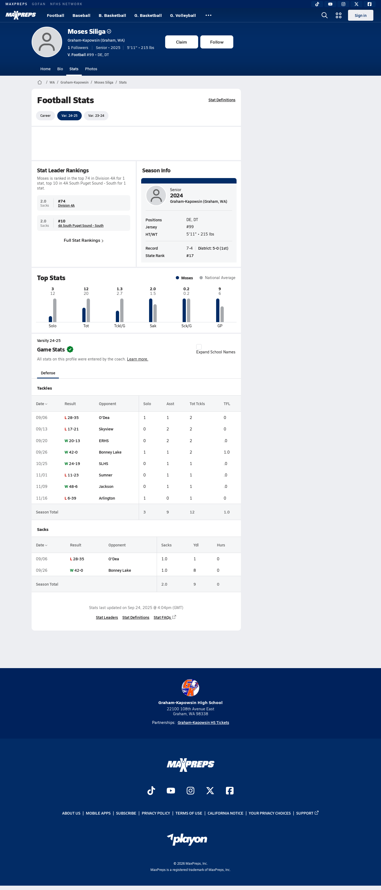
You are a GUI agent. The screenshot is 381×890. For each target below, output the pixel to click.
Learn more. (137, 359)
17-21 (72, 429)
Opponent (107, 403)
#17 (190, 255)
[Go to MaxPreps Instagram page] (190, 791)
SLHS (103, 463)
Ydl (195, 544)
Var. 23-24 (96, 115)
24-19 (74, 463)
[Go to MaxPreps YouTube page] (171, 791)
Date (41, 403)
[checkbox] (199, 347)
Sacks (166, 544)
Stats (73, 68)
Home (45, 68)
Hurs (221, 544)
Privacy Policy (156, 813)
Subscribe (126, 813)
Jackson (106, 486)
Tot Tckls (197, 403)
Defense (48, 372)
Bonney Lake (110, 452)
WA (52, 82)
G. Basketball (148, 15)
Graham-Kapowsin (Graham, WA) (96, 40)
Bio (60, 68)
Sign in (361, 15)
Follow (216, 42)
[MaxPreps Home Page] (39, 82)
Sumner (105, 475)
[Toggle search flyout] (325, 15)
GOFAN (39, 4)
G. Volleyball (183, 15)
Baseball (81, 15)
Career (45, 115)
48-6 (73, 486)
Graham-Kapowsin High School (190, 692)
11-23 (72, 475)
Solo (147, 403)
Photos (91, 68)
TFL (226, 403)
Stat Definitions (221, 99)
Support (307, 813)
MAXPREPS (16, 4)
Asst (170, 403)
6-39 (71, 498)
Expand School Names (215, 349)
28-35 (72, 417)
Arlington (107, 498)
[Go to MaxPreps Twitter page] (210, 791)
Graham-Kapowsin (75, 82)
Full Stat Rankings (84, 240)
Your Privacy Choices (270, 813)
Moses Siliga (89, 31)
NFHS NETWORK (66, 4)
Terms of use (189, 813)
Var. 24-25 (69, 115)
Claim (181, 42)
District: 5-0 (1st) (213, 247)
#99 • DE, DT (88, 54)
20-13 (74, 440)
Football (55, 15)
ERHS (103, 440)
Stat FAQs (165, 617)
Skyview (106, 429)
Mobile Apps (98, 813)
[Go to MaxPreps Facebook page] (229, 791)
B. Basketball (112, 15)
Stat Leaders (107, 617)
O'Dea (104, 417)
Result (69, 403)
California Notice (225, 813)
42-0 (73, 452)
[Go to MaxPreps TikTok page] (151, 791)
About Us (71, 813)
